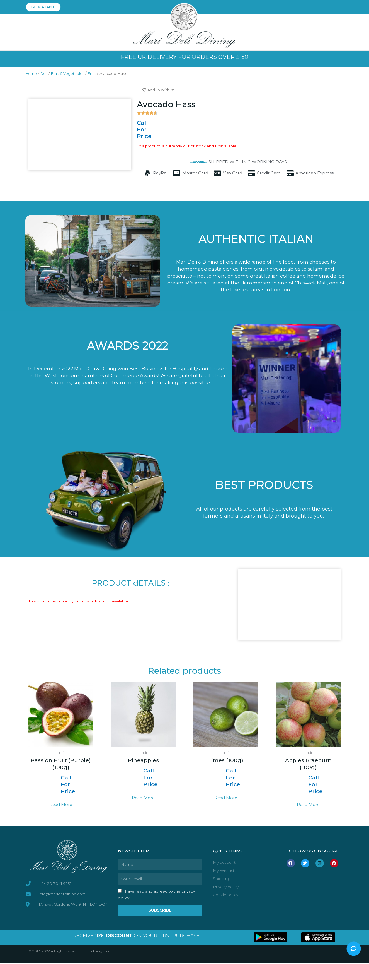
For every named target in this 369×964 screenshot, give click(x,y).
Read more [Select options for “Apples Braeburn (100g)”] (308, 805)
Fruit (97, 73)
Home (32, 73)
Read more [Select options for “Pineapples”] (143, 798)
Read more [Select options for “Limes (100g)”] (226, 798)
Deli (45, 73)
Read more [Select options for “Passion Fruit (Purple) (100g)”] (61, 805)
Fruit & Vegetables (71, 73)
